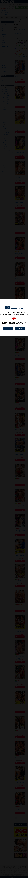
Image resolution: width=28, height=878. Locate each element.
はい (7, 328)
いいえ (20, 328)
